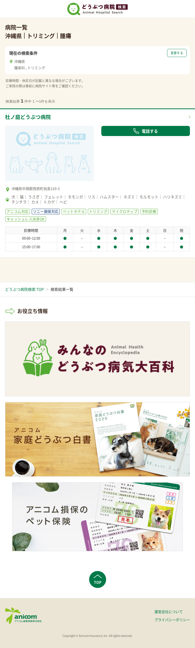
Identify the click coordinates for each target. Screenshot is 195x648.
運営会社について (168, 611)
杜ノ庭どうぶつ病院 (28, 117)
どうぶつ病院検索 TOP (24, 289)
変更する (177, 53)
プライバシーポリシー (172, 619)
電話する (145, 131)
